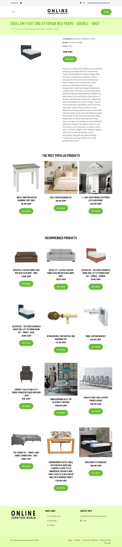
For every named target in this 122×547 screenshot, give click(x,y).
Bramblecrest (54, 516)
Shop (106, 12)
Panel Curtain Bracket (96, 336)
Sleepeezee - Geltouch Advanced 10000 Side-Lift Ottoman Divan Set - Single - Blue (26, 329)
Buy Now (70, 59)
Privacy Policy (105, 540)
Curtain (92, 39)
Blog (70, 540)
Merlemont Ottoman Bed (95, 462)
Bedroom (77, 39)
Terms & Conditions (90, 540)
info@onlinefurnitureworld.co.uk (99, 3)
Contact (77, 540)
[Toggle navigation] (13, 12)
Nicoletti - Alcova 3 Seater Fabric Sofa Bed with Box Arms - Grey (61, 273)
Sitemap (107, 543)
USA (83, 3)
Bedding (85, 39)
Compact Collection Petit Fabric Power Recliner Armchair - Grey (26, 392)
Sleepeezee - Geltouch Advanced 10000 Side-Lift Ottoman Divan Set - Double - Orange (95, 273)
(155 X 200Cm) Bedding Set (61, 197)
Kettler (52, 525)
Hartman (53, 520)
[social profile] (21, 3)
